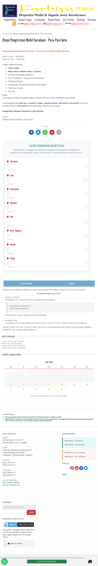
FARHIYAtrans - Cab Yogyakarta (75, 457)
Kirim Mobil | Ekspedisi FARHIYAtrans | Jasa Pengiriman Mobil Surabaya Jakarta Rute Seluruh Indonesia (46, 558)
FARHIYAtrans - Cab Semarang (75, 452)
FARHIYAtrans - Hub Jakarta (74, 441)
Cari (31, 512)
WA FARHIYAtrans (52, 105)
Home (4, 34)
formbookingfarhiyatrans (49, 293)
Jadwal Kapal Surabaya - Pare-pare (17, 119)
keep (10, 34)
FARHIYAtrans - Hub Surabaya (74, 445)
